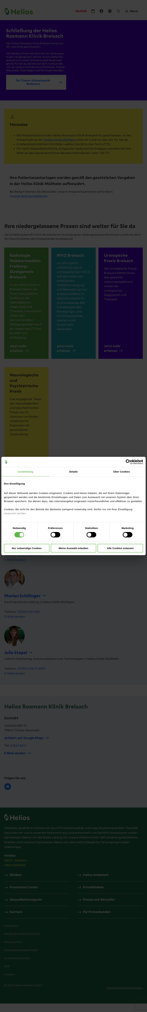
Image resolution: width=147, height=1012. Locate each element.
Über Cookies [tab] (121, 471)
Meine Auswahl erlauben (73, 548)
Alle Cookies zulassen (120, 548)
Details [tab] (73, 471)
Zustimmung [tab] (25, 471)
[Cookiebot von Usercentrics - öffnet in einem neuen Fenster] (128, 461)
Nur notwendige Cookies (27, 548)
